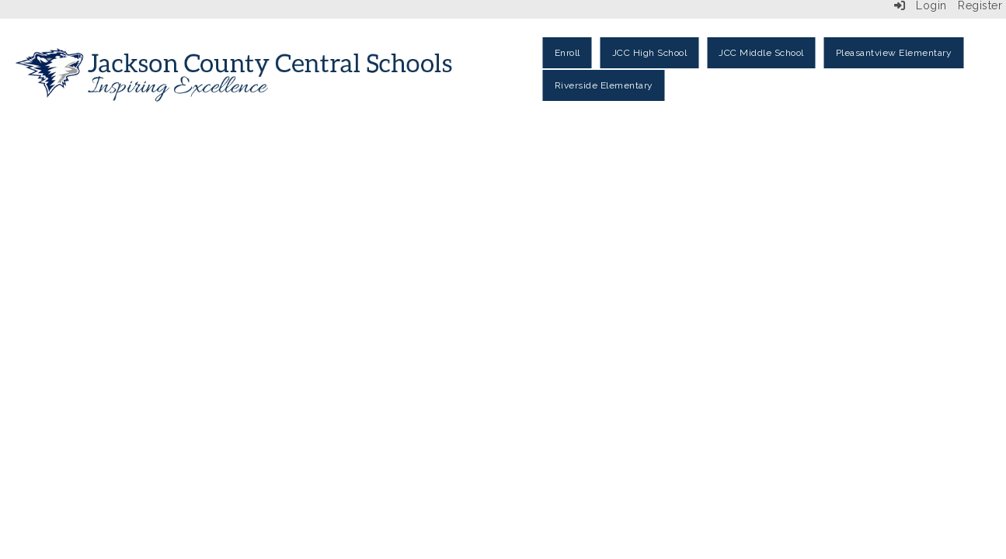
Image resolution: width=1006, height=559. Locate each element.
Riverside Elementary (604, 85)
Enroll (567, 52)
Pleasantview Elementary (894, 52)
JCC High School (649, 52)
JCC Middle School (761, 52)
